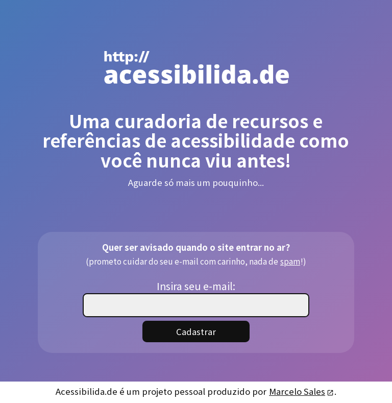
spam (290, 261)
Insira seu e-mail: (196, 285)
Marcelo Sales (301, 391)
